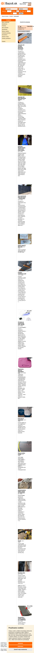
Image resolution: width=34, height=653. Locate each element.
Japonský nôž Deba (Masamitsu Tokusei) (22, 98)
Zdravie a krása (5, 36)
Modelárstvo (4, 24)
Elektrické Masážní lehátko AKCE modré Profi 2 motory (21, 148)
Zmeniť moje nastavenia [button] (20, 649)
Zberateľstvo (4, 34)
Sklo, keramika (5, 27)
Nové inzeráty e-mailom (23, 31)
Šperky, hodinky (5, 31)
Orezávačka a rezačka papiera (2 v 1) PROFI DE (22, 618)
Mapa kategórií (4, 649)
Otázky (5, 644)
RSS (5, 645)
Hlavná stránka (5, 16)
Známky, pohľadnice (6, 38)
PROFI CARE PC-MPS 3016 (22, 246)
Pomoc (2, 644)
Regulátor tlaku (21, 572)
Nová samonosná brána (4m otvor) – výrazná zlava (22, 197)
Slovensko (6, 650)
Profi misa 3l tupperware (21, 419)
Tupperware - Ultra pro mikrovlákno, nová (21, 371)
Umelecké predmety (6, 33)
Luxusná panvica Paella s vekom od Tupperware (22, 491)
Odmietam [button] (20, 646)
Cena (28, 26)
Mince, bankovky (5, 22)
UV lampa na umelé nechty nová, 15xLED (21, 323)
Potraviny (4, 25)
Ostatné (11, 16)
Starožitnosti (4, 29)
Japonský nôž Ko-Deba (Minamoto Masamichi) (21, 46)
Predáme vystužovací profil (22, 273)
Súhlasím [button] (20, 643)
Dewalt (19, 540)
